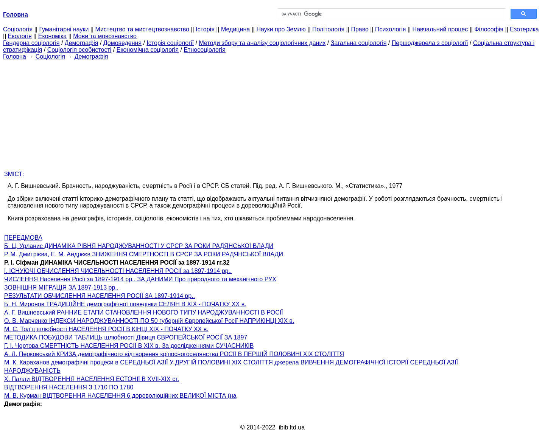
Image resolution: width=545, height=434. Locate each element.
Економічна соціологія (148, 49)
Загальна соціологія (359, 43)
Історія (205, 29)
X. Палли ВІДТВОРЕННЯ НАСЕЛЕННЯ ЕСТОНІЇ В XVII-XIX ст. (91, 379)
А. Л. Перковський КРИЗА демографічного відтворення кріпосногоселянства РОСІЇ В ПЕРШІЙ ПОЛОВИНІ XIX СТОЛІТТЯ (174, 354)
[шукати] (391, 14)
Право (360, 29)
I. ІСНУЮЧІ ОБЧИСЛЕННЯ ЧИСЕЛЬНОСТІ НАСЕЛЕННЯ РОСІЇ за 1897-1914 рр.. (118, 271)
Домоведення (122, 43)
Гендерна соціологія (31, 43)
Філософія (488, 29)
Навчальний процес (440, 29)
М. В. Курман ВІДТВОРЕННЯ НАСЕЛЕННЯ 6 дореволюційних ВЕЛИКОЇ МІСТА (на (120, 395)
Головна (14, 56)
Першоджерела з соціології (430, 43)
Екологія (20, 36)
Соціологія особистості (79, 49)
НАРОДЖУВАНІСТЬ (32, 370)
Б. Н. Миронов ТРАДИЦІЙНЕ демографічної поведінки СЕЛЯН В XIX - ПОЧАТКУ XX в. (125, 304)
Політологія (328, 29)
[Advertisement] (272, 113)
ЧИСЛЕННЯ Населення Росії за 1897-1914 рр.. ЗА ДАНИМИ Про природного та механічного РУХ (140, 279)
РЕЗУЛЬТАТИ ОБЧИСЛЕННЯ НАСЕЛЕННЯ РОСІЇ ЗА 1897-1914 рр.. (99, 296)
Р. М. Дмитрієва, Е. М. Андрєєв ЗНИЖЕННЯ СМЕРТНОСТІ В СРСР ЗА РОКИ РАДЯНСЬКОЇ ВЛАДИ (143, 254)
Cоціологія (18, 29)
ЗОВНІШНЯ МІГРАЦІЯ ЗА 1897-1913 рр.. (61, 287)
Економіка (52, 36)
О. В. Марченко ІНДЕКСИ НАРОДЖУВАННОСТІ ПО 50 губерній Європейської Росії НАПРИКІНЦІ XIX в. (149, 321)
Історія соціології (170, 43)
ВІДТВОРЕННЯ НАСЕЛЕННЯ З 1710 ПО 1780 (68, 387)
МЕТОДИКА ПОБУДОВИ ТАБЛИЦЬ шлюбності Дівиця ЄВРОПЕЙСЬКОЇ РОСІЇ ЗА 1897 (125, 337)
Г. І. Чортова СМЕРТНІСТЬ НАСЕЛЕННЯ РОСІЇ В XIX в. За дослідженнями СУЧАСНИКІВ (129, 346)
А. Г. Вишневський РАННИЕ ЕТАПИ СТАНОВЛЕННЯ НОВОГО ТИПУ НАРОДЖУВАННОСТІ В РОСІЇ (143, 312)
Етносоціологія (205, 49)
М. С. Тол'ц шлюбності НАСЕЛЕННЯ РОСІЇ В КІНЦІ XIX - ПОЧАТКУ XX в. (106, 329)
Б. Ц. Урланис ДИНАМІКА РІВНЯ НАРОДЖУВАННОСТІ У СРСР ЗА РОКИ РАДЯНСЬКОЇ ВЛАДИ (138, 246)
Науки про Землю (280, 29)
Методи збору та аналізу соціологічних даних (262, 43)
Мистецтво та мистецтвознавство (142, 29)
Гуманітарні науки (64, 29)
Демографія (81, 43)
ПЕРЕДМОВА (23, 237)
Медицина (235, 29)
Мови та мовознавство (105, 36)
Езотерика (524, 29)
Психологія (390, 29)
